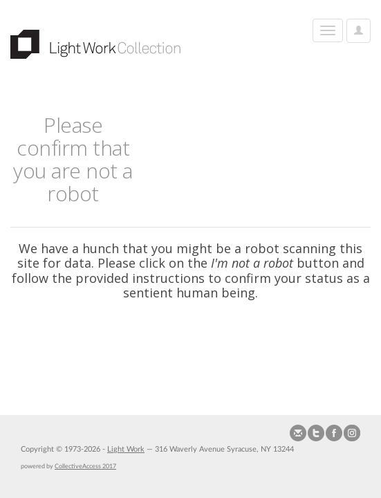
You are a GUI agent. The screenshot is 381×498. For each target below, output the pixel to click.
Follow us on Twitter (316, 433)
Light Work (126, 449)
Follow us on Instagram (352, 433)
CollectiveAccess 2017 (85, 466)
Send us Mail (298, 433)
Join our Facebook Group (334, 433)
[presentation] (126, 344)
